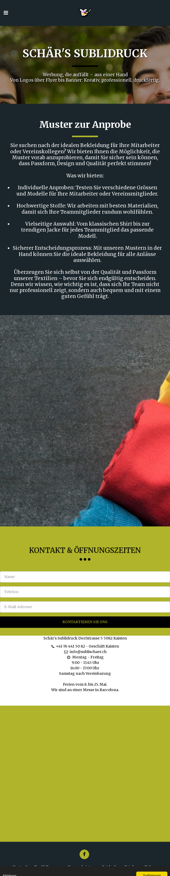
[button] (5, 13)
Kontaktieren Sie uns (85, 624)
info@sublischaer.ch (85, 654)
